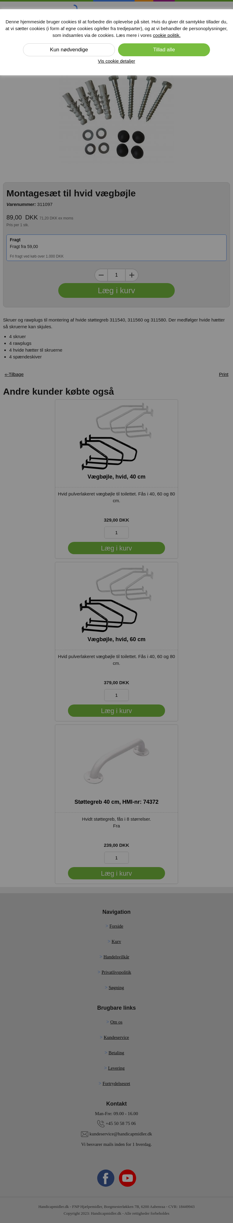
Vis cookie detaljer (116, 61)
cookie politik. (167, 35)
